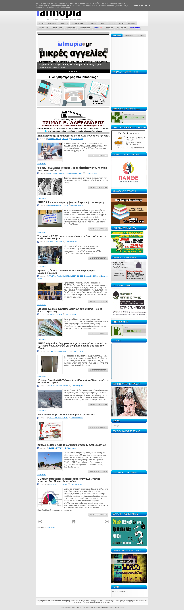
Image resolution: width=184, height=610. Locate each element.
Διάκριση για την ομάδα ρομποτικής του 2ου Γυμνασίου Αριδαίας (73, 135)
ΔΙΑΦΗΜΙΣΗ (129, 35)
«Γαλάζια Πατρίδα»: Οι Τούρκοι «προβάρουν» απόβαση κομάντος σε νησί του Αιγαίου (73, 381)
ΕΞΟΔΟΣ (65, 418)
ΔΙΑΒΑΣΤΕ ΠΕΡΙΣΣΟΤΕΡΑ (98, 155)
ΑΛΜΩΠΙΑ (51, 139)
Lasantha (90, 607)
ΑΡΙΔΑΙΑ (58, 139)
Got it (147, 5)
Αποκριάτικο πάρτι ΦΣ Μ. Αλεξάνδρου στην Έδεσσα (66, 414)
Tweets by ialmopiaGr (118, 591)
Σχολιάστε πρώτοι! (77, 139)
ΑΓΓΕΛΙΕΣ (140, 35)
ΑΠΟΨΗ (51, 484)
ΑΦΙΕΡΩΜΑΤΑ (52, 173)
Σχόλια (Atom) (51, 527)
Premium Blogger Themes (101, 607)
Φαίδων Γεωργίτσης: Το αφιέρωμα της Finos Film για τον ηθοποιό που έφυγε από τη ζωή (72, 168)
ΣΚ (91, 276)
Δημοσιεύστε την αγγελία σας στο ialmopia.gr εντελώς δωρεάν (70, 64)
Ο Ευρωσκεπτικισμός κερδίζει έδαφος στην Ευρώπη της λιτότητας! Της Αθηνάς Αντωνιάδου (68, 479)
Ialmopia (116, 426)
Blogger (107, 602)
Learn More (138, 5)
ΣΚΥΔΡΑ (95, 276)
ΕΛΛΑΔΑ (68, 173)
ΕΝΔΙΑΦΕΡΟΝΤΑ (76, 173)
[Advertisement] (129, 53)
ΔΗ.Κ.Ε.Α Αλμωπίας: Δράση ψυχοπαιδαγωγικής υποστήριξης (71, 202)
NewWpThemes (70, 607)
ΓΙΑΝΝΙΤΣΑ (51, 241)
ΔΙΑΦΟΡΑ (61, 173)
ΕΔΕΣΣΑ (73, 276)
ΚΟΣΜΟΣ (66, 385)
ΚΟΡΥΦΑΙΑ (117, 35)
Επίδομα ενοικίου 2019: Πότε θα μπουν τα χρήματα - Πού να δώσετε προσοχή (69, 309)
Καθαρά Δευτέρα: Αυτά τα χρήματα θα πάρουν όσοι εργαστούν (71, 445)
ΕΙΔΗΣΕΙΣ (65, 139)
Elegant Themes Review (117, 607)
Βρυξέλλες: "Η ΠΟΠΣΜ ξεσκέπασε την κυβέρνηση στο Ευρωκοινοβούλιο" (66, 271)
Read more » (41, 164)
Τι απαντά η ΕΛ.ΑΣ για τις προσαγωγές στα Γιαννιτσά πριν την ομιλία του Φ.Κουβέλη (72, 237)
